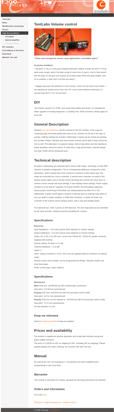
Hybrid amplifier (12, 40)
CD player (9, 37)
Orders (5, 30)
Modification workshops (13, 26)
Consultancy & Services (13, 50)
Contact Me (54, 410)
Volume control (12, 44)
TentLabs (6, 19)
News (4, 23)
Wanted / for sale (9, 57)
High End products (10, 33)
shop (45, 395)
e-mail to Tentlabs (49, 321)
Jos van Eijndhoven (50, 130)
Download (6, 54)
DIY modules (8, 47)
